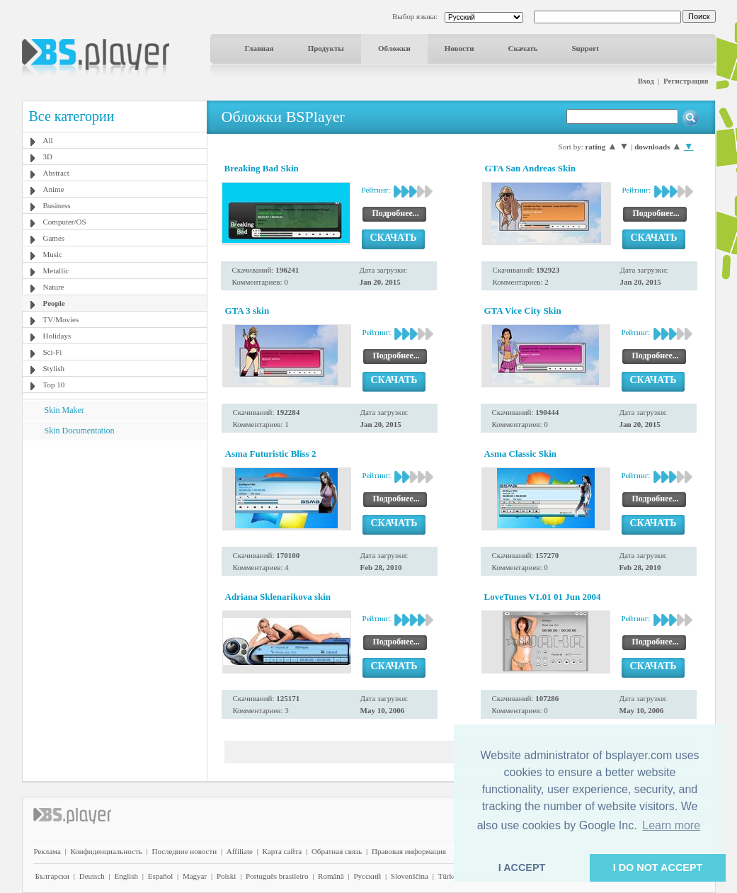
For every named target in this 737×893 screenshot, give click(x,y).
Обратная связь (337, 851)
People (54, 303)
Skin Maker (64, 410)
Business (57, 205)
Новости (459, 48)
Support (585, 48)
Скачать (523, 48)
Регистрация (685, 80)
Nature (53, 287)
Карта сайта (282, 851)
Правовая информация (409, 851)
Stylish (54, 368)
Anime (53, 189)
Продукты (326, 48)
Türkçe (449, 876)
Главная (259, 48)
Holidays (57, 335)
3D (47, 156)
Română (331, 876)
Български (52, 876)
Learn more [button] (671, 825)
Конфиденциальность (106, 851)
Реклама (47, 851)
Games (54, 238)
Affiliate (240, 851)
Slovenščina (409, 876)
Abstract (56, 173)
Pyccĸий (367, 876)
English (126, 876)
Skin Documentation (80, 431)
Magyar (195, 876)
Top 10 (54, 384)
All (48, 140)
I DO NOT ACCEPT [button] (658, 867)
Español (160, 876)
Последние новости (184, 851)
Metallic (56, 270)
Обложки (394, 48)
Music (53, 254)
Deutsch (92, 876)
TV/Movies (61, 319)
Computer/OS (64, 221)
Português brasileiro (277, 876)
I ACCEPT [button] (522, 867)
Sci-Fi (52, 352)
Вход (646, 80)
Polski (226, 876)
